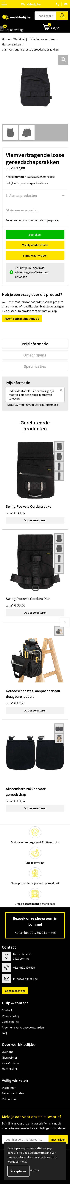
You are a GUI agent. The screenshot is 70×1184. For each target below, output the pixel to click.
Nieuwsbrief (9, 1057)
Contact (7, 1010)
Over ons (7, 1052)
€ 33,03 (15, 605)
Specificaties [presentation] (35, 366)
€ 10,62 (15, 801)
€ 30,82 (15, 513)
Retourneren (10, 1099)
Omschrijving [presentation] (34, 355)
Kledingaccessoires (43, 39)
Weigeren (34, 1170)
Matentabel (9, 1069)
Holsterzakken (11, 44)
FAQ (4, 1033)
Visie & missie (10, 1063)
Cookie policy (10, 1021)
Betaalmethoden (13, 1093)
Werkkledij (20, 39)
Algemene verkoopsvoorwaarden (23, 1027)
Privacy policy (10, 1016)
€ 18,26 (15, 703)
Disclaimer (8, 1087)
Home (6, 39)
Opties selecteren (35, 520)
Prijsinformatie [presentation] (35, 343)
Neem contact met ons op (22, 318)
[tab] (35, 343)
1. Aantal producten (21, 195)
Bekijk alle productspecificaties (27, 183)
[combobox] (45, 15)
